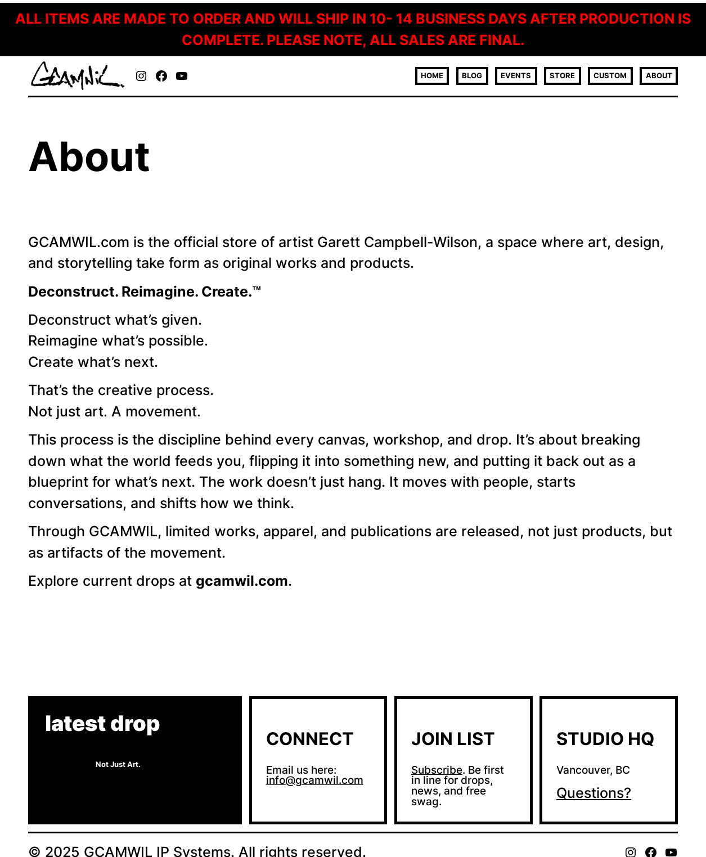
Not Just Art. (118, 764)
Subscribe (436, 770)
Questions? (593, 792)
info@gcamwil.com (314, 780)
